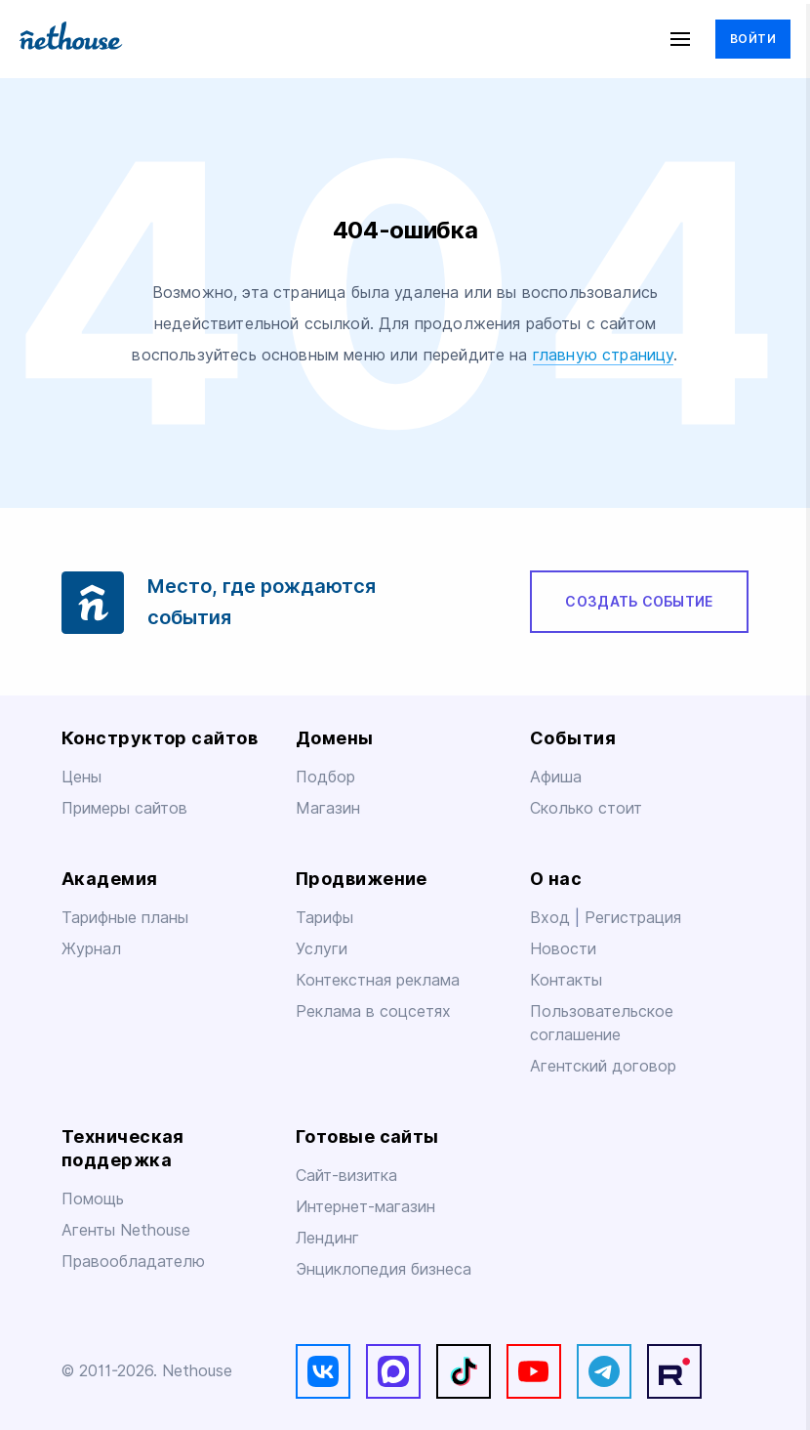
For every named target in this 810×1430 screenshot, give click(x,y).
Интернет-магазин (365, 1207)
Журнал (91, 949)
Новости (563, 949)
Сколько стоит (586, 808)
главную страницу (603, 355)
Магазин (328, 808)
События (573, 738)
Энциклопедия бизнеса (383, 1269)
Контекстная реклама (378, 980)
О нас (556, 878)
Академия (109, 878)
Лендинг (327, 1238)
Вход (552, 917)
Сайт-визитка (346, 1175)
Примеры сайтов (124, 808)
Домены (335, 738)
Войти (753, 38)
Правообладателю (133, 1261)
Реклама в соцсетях (373, 1011)
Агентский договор (603, 1066)
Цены (81, 777)
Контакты (566, 980)
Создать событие (638, 602)
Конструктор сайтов (159, 738)
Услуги (321, 949)
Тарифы (324, 917)
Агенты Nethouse (125, 1230)
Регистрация (633, 917)
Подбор (325, 777)
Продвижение (361, 878)
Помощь (92, 1199)
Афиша (556, 777)
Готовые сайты (367, 1136)
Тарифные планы (124, 917)
